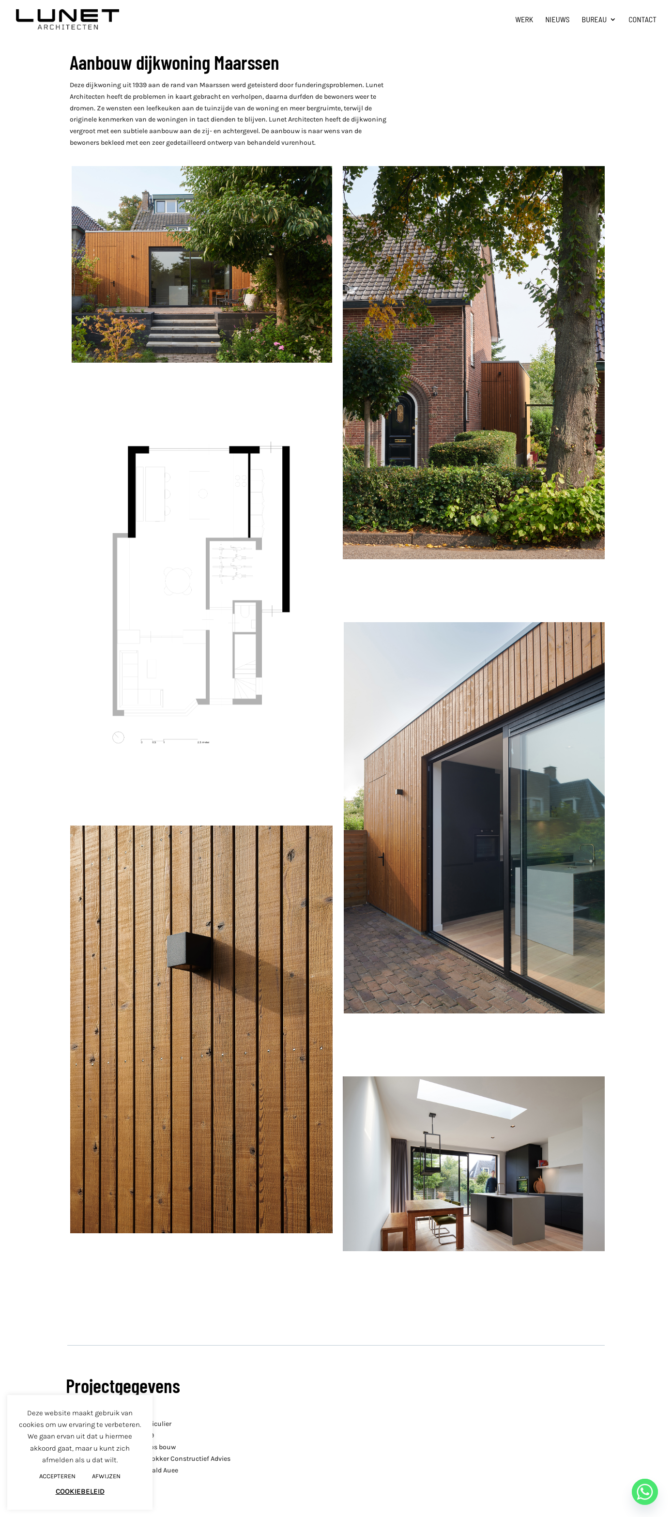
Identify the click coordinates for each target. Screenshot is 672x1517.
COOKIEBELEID (80, 1491)
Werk (524, 20)
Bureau (594, 20)
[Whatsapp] (645, 1492)
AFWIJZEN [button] (106, 1476)
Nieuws (557, 20)
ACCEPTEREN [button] (57, 1476)
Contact (642, 20)
